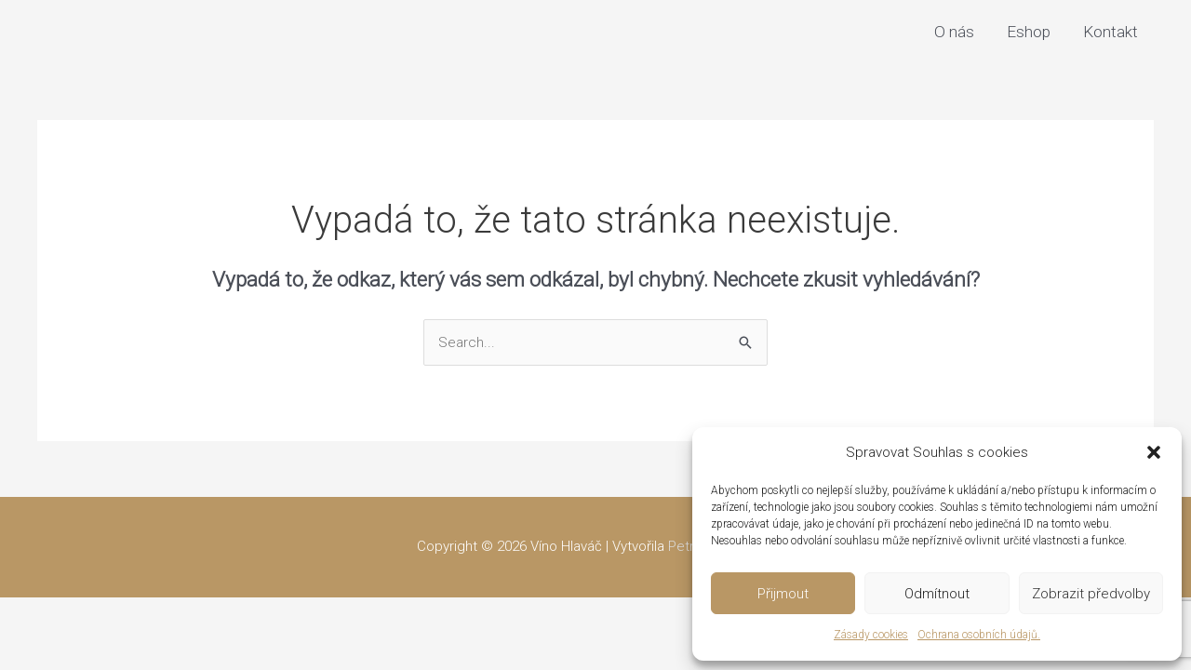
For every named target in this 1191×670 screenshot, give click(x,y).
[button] (1153, 452)
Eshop (1028, 31)
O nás (954, 31)
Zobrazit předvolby (1091, 593)
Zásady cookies (871, 634)
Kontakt (1110, 31)
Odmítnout (937, 593)
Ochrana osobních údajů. (978, 634)
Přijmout (783, 593)
